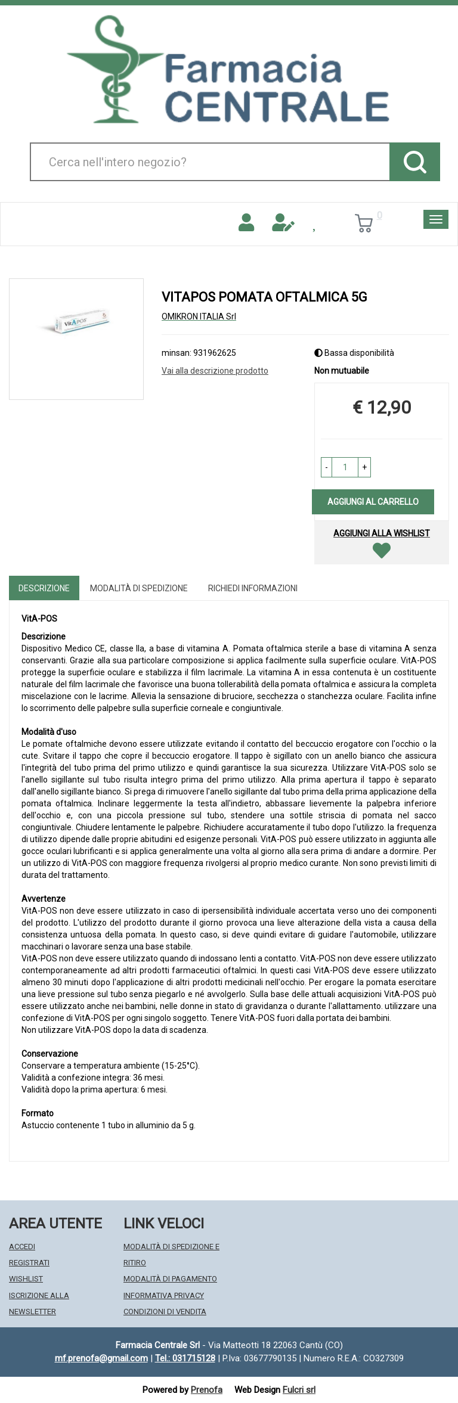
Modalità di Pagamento (170, 1278)
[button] (326, 467)
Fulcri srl (299, 1390)
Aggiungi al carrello (373, 502)
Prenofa (206, 1390)
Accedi (22, 1246)
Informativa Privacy (163, 1295)
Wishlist (26, 1278)
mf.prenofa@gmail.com (101, 1358)
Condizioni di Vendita (164, 1311)
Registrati (29, 1262)
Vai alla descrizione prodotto (215, 370)
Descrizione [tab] (44, 588)
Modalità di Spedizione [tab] (139, 588)
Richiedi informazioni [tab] (253, 588)
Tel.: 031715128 (185, 1358)
